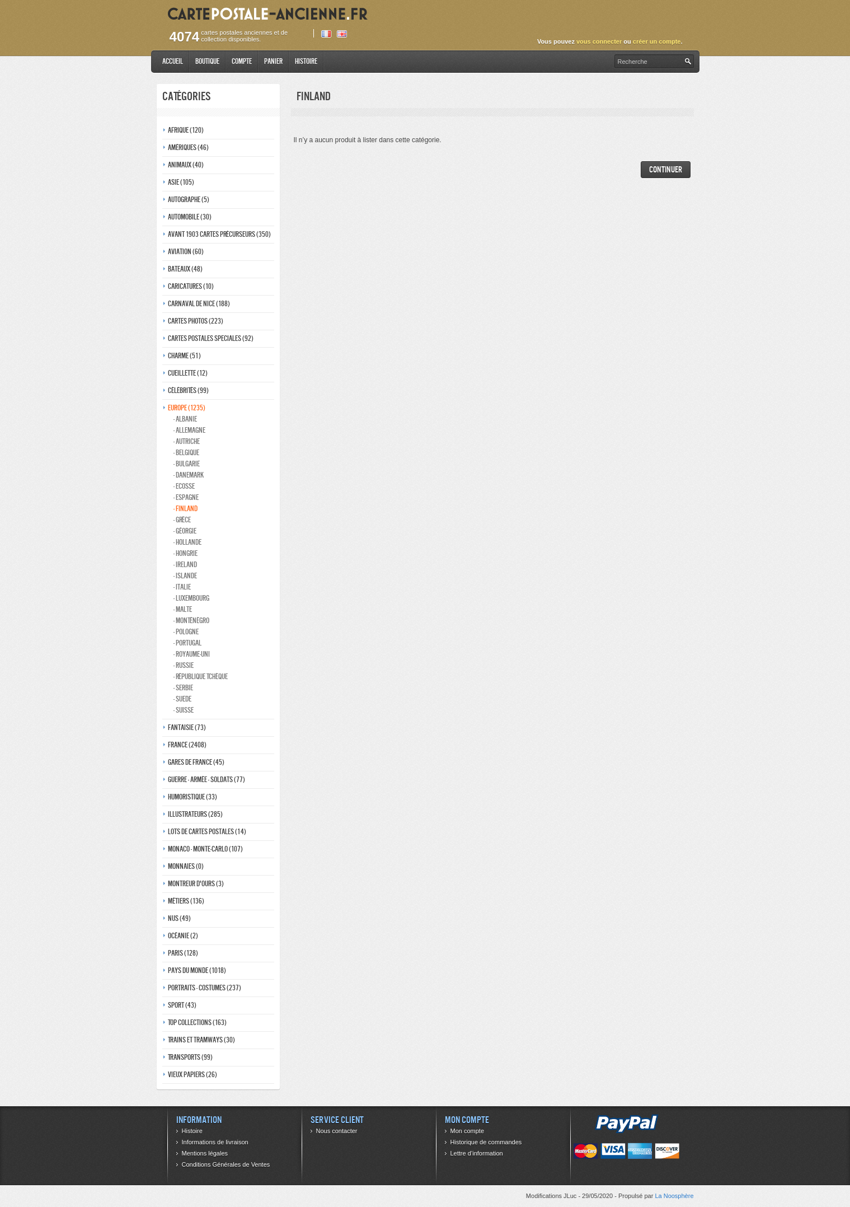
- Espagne (186, 497)
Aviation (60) (186, 251)
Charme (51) (184, 356)
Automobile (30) (190, 217)
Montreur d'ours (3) (196, 883)
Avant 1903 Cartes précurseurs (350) (219, 234)
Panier (273, 61)
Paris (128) (183, 953)
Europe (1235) (186, 408)
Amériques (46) (188, 147)
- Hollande (187, 542)
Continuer (665, 169)
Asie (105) (181, 182)
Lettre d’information (476, 1153)
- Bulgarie (186, 464)
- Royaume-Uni (191, 654)
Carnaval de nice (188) (199, 304)
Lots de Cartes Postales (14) (207, 831)
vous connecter (599, 41)
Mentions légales (205, 1153)
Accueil (172, 61)
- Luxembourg (191, 598)
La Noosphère (674, 1195)
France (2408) (187, 745)
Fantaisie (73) (187, 727)
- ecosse (184, 486)
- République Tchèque (200, 676)
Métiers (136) (186, 901)
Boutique (207, 61)
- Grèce (182, 520)
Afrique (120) (186, 130)
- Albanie (185, 419)
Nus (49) (179, 918)
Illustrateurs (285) (195, 814)
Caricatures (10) (191, 286)
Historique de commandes (486, 1142)
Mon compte (467, 1131)
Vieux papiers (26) (192, 1074)
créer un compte (657, 41)
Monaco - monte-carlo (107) (205, 849)
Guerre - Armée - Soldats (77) (206, 779)
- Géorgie (184, 531)
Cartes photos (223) (195, 321)
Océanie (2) (183, 936)
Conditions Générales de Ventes (226, 1164)
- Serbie (183, 688)
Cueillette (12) (188, 373)
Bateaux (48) (185, 269)
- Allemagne (189, 430)
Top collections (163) (197, 1022)
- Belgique (186, 452)
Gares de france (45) (196, 762)
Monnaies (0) (186, 866)
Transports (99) (190, 1057)
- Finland (185, 508)
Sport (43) (182, 1005)
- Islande (185, 576)
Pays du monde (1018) (197, 970)
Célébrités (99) (188, 390)
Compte (242, 61)
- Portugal (187, 643)
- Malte (182, 609)
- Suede (182, 699)
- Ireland (185, 564)
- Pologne (186, 632)
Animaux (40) (186, 165)
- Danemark (188, 475)
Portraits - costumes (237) (204, 988)
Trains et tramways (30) (201, 1040)
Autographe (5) (188, 199)
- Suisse (183, 710)
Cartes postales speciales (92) (210, 338)
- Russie (183, 665)
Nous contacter (337, 1131)
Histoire (306, 61)
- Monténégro (191, 620)
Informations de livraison (215, 1142)
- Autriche (186, 441)
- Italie (182, 587)
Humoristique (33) (192, 797)
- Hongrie (185, 553)
